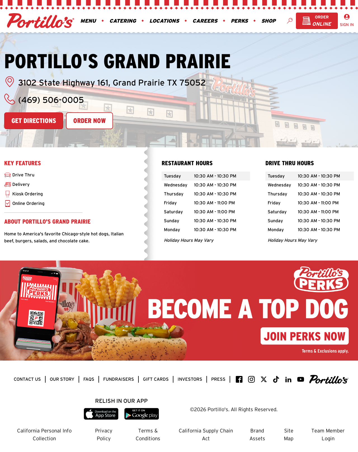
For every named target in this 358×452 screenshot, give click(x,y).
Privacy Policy (103, 434)
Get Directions (33, 121)
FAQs (88, 379)
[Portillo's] (328, 379)
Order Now (89, 121)
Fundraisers (118, 379)
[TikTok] (276, 379)
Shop (268, 21)
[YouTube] (300, 379)
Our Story (62, 379)
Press (218, 379)
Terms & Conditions (148, 434)
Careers (204, 21)
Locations (164, 21)
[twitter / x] (263, 379)
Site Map (288, 434)
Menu (88, 21)
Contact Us (27, 379)
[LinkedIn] (288, 379)
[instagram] (251, 379)
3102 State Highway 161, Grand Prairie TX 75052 (105, 81)
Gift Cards (156, 379)
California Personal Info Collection (44, 434)
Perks (239, 21)
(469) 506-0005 (44, 99)
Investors (190, 379)
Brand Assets (257, 434)
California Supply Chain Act (206, 434)
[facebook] (239, 379)
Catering (122, 21)
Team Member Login (328, 434)
